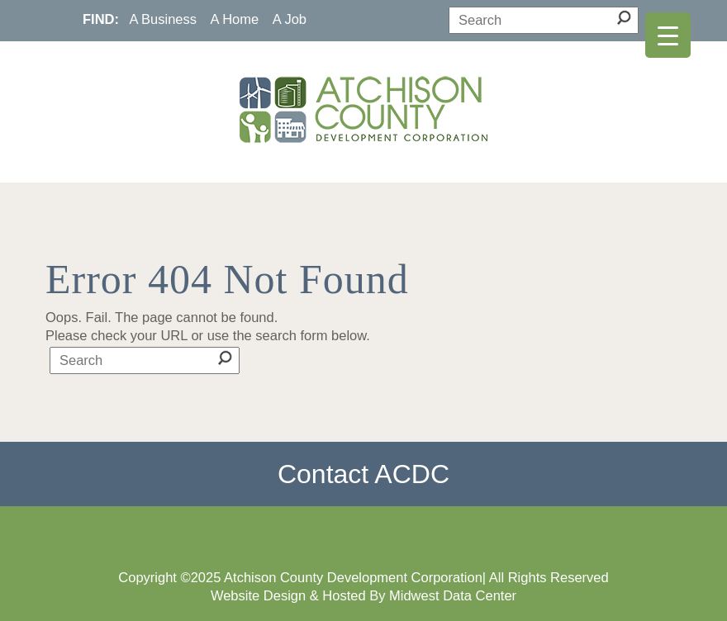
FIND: (101, 19)
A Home (235, 19)
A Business (163, 19)
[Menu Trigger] (668, 35)
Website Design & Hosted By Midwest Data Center (363, 595)
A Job (289, 19)
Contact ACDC (363, 474)
